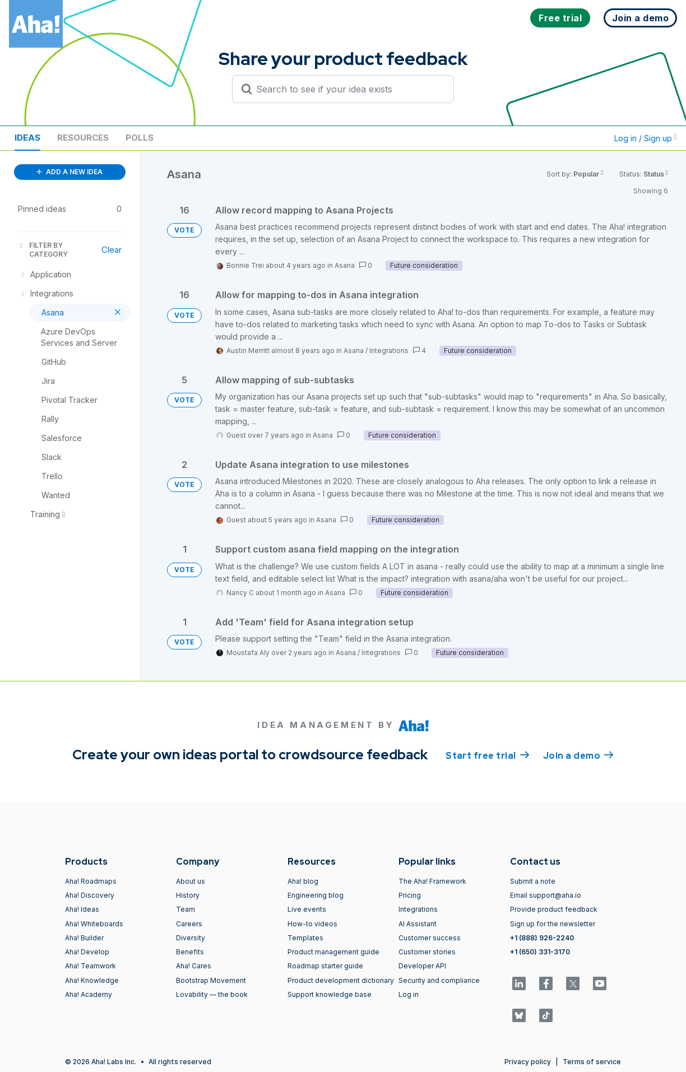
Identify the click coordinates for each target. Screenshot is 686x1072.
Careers (189, 924)
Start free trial (488, 755)
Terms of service (592, 1061)
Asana (345, 265)
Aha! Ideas (82, 909)
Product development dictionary (341, 980)
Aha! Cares (193, 966)
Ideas (27, 137)
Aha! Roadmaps (91, 881)
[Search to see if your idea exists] (348, 89)
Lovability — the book (212, 994)
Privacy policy (527, 1061)
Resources (83, 137)
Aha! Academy (88, 994)
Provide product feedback (553, 909)
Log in (408, 994)
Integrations (389, 350)
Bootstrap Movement (211, 980)
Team (185, 909)
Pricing (409, 895)
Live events (307, 909)
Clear (111, 249)
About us (190, 881)
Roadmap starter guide (325, 966)
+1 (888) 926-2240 (542, 938)
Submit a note (532, 881)
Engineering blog (316, 895)
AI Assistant (417, 924)
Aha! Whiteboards (94, 924)
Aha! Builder (84, 938)
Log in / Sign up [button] (645, 138)
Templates (305, 938)
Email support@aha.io (545, 895)
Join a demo (578, 755)
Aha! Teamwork (90, 966)
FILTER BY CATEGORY (43, 249)
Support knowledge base (330, 994)
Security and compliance (439, 980)
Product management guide (333, 952)
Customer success (429, 938)
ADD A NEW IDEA (69, 172)
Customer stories (427, 952)
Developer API (422, 966)
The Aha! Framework (432, 881)
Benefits (190, 952)
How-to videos (312, 924)
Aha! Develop (87, 952)
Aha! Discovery (89, 895)
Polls (140, 137)
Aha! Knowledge (92, 980)
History (188, 895)
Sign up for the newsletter (552, 924)
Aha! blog (303, 881)
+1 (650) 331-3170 (540, 952)
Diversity (190, 938)
